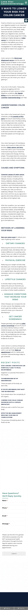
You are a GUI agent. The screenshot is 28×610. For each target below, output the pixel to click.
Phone (5, 508)
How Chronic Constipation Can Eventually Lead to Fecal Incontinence (13, 368)
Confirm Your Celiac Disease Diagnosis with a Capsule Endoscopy (12, 402)
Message (6, 524)
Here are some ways (8, 237)
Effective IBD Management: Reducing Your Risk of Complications (11, 415)
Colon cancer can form (15, 147)
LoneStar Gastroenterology (10, 97)
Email (4, 516)
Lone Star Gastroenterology (12, 3)
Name (5, 500)
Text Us (21, 608)
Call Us (7, 608)
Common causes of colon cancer (12, 174)
